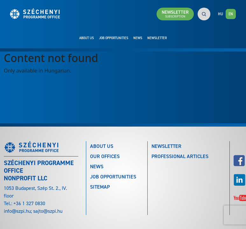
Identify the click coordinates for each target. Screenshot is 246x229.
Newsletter (157, 38)
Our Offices (105, 156)
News (137, 38)
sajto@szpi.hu (47, 211)
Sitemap (100, 187)
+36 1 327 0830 (29, 203)
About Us (86, 38)
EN (230, 14)
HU (220, 14)
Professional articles (179, 156)
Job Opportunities (113, 38)
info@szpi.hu (17, 211)
